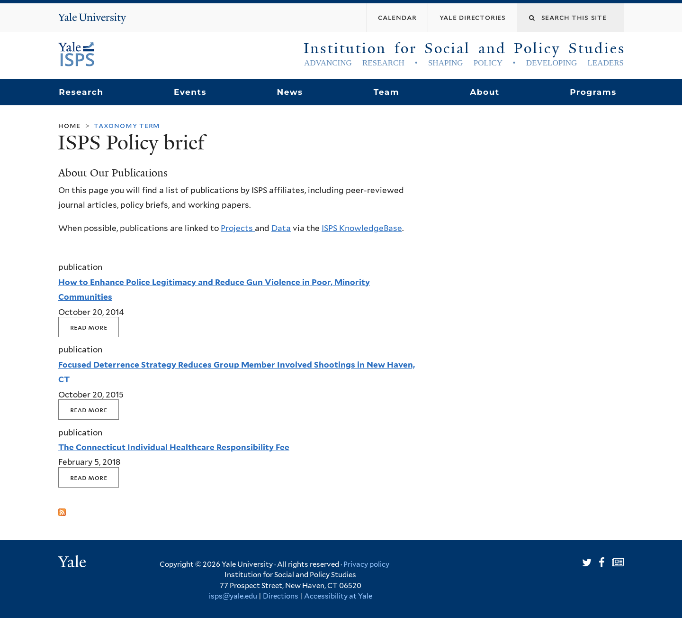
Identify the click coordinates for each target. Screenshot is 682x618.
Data (281, 228)
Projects (238, 228)
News (290, 92)
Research (81, 92)
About (484, 92)
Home (69, 125)
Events (190, 92)
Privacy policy (366, 564)
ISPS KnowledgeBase (362, 228)
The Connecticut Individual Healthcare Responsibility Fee (173, 447)
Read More (88, 327)
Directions (280, 596)
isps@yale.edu (233, 596)
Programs (593, 92)
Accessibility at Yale (338, 596)
